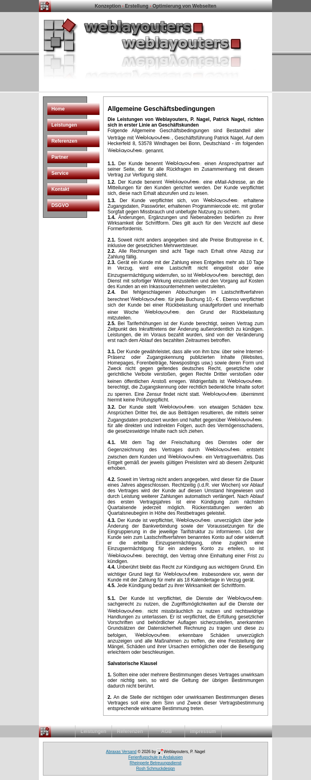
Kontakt (60, 189)
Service (60, 173)
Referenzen (64, 141)
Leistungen (64, 125)
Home (58, 109)
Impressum (203, 731)
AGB (166, 731)
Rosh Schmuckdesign (155, 768)
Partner (59, 157)
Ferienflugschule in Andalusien (155, 757)
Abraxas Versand (121, 751)
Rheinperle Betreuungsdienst (155, 763)
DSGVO (60, 205)
